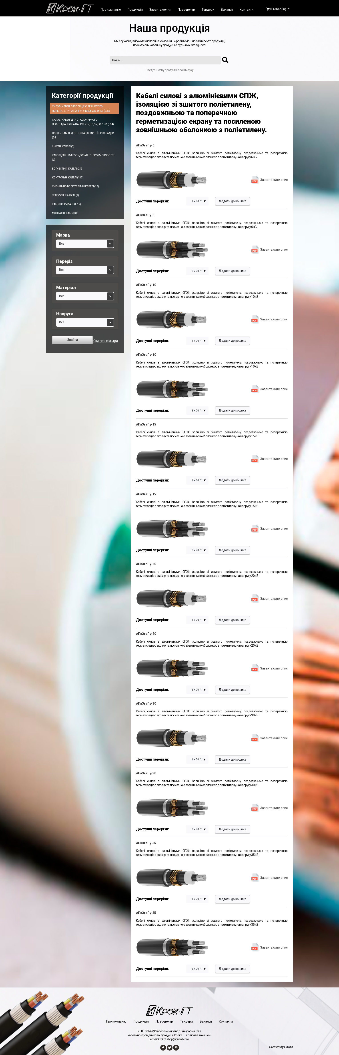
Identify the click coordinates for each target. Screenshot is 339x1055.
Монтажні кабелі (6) (65, 213)
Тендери (208, 9)
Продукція (135, 9)
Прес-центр (186, 9)
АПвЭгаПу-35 (146, 843)
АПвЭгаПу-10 (146, 285)
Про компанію (111, 9)
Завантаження (160, 9)
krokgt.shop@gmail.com (173, 1039)
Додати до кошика (232, 201)
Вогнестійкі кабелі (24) (67, 168)
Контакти (246, 9)
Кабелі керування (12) (66, 204)
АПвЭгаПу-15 (146, 424)
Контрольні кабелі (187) (67, 177)
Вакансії (227, 9)
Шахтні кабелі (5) (63, 146)
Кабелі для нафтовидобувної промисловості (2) (83, 157)
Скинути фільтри (105, 341)
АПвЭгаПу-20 (146, 564)
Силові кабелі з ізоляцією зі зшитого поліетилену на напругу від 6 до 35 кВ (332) (81, 108)
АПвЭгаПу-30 (146, 703)
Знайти (72, 340)
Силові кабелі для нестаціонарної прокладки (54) (83, 135)
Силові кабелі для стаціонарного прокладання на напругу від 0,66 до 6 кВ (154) (83, 122)
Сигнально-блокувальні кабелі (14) (75, 186)
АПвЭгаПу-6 (145, 145)
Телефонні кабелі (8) (65, 195)
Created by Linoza (281, 1047)
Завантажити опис (274, 180)
